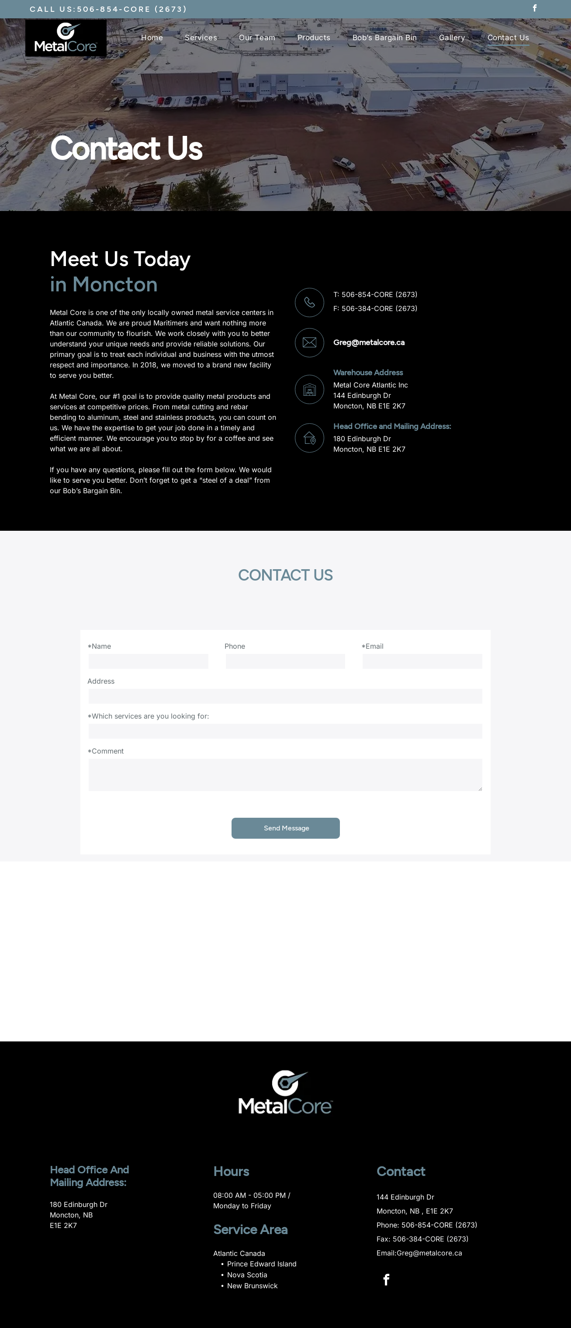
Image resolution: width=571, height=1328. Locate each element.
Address (100, 681)
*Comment (105, 751)
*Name (99, 646)
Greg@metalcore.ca (369, 342)
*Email (372, 646)
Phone (235, 646)
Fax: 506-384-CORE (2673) (423, 1239)
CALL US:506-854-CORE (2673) (108, 9)
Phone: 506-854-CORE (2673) (427, 1225)
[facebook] (534, 9)
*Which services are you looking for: (148, 716)
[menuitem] (152, 42)
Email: (387, 1252)
